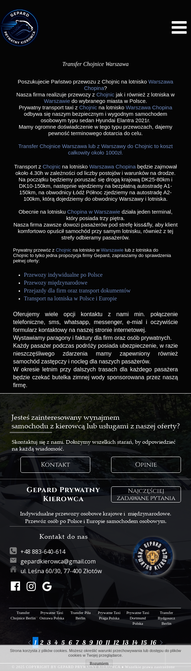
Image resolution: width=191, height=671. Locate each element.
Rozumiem (99, 663)
